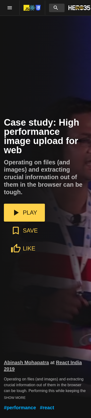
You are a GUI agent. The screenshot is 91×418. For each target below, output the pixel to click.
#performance (20, 407)
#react (47, 407)
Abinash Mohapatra (26, 362)
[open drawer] (10, 8)
